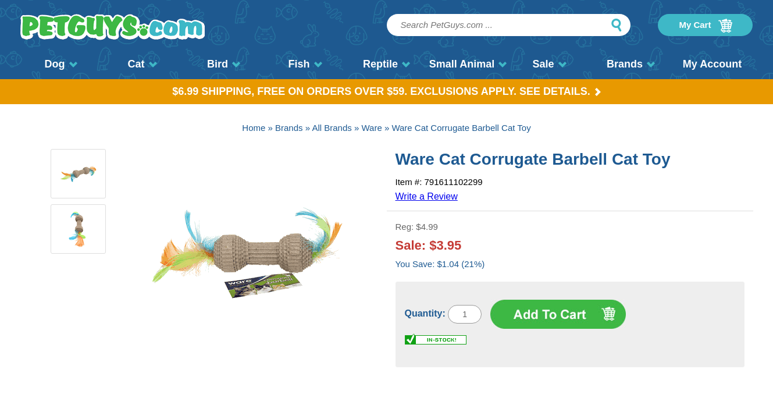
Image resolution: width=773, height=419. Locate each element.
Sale (549, 64)
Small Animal (468, 64)
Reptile (386, 64)
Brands (631, 64)
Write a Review (427, 196)
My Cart (705, 26)
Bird (223, 64)
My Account (712, 64)
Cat (141, 64)
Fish (305, 64)
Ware (371, 128)
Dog (61, 64)
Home (253, 128)
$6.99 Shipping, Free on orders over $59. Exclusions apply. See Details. (386, 91)
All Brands (331, 128)
